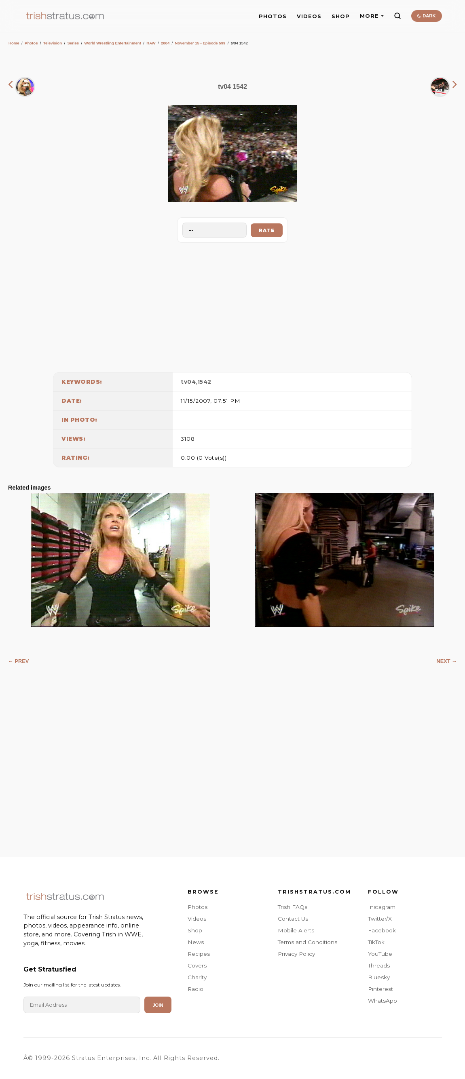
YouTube (380, 954)
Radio (195, 989)
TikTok (376, 942)
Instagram (381, 907)
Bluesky (379, 977)
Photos (31, 43)
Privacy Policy (296, 954)
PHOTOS (273, 16)
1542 (204, 382)
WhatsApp (382, 1000)
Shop (195, 930)
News (196, 942)
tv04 (188, 382)
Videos (197, 918)
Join (157, 1005)
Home (13, 43)
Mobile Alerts (296, 930)
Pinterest (380, 989)
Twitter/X (380, 918)
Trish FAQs (292, 907)
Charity (197, 977)
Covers (197, 965)
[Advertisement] (232, 305)
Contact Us (293, 918)
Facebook (382, 930)
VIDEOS (309, 16)
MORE (372, 16)
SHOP (341, 16)
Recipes (199, 954)
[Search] (397, 15)
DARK (426, 15)
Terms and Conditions (307, 942)
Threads (379, 965)
